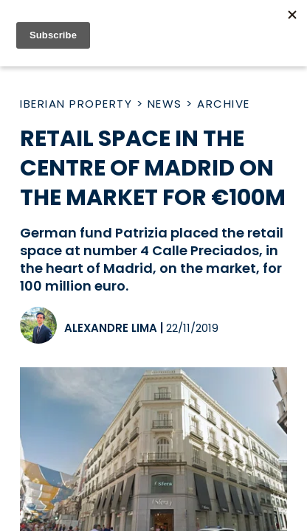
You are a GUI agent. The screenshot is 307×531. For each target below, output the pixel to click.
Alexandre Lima (110, 328)
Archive (223, 103)
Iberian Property (76, 103)
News (165, 103)
